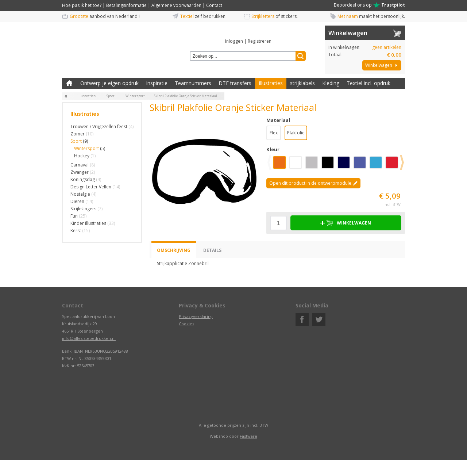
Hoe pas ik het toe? (81, 5)
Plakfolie (296, 133)
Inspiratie (156, 83)
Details (212, 250)
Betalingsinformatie (126, 5)
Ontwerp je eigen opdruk (109, 83)
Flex (274, 133)
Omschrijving (173, 250)
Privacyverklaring (196, 316)
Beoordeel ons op (369, 5)
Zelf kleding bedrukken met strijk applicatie (69, 83)
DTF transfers (235, 83)
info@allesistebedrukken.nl (89, 338)
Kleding (330, 83)
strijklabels (302, 83)
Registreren (259, 41)
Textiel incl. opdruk (368, 83)
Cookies (186, 323)
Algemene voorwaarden (176, 5)
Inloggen (234, 41)
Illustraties (271, 83)
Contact (214, 5)
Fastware (248, 436)
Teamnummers (193, 83)
